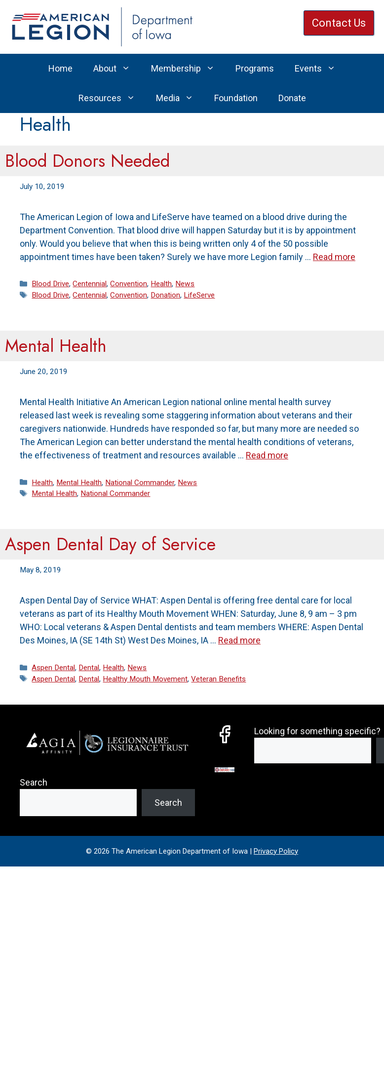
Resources (112, 98)
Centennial (90, 283)
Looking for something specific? (317, 731)
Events (320, 68)
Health (161, 283)
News (184, 283)
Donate (292, 98)
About (117, 68)
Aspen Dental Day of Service (110, 544)
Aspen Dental (53, 667)
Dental (88, 667)
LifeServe (199, 295)
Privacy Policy (276, 851)
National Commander (139, 482)
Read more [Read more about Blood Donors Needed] (334, 257)
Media (180, 98)
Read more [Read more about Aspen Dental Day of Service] (239, 640)
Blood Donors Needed (87, 161)
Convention (128, 283)
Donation (165, 295)
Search (33, 782)
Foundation (236, 98)
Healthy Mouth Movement (145, 679)
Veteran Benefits (218, 679)
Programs (254, 68)
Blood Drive (50, 283)
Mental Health (56, 346)
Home (60, 68)
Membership (188, 68)
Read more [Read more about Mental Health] (267, 455)
